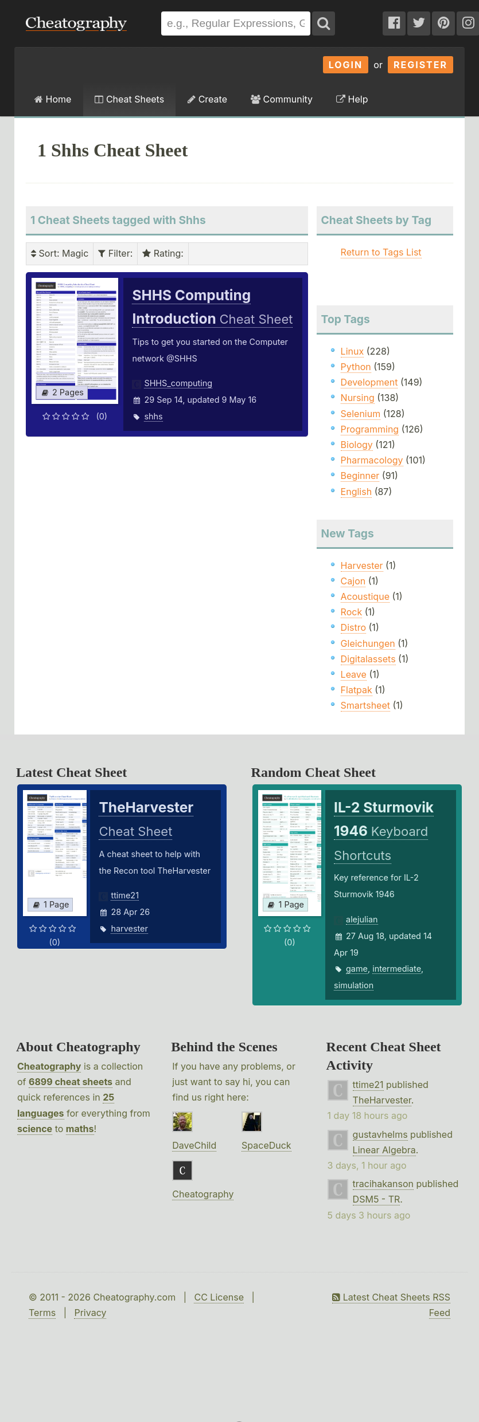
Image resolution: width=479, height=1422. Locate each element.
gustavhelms (380, 1134)
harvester (129, 928)
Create (207, 99)
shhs (153, 416)
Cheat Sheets (129, 99)
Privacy (90, 1312)
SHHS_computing (178, 383)
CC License (219, 1297)
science (34, 1128)
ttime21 (125, 895)
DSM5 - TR (376, 1199)
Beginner (360, 475)
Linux (352, 351)
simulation (353, 985)
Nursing (358, 397)
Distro (353, 627)
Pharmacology (372, 460)
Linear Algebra (384, 1150)
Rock (352, 612)
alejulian (362, 919)
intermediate (396, 968)
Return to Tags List (381, 252)
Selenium (361, 413)
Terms (42, 1312)
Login (346, 64)
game (357, 968)
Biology (357, 444)
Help (352, 99)
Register (420, 64)
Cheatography (49, 1066)
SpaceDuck (266, 1145)
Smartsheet (365, 705)
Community (282, 99)
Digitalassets (368, 659)
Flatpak (356, 690)
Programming (370, 429)
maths (80, 1128)
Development (369, 382)
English (356, 491)
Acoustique (365, 596)
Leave (354, 674)
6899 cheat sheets (70, 1081)
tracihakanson (383, 1183)
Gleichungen (368, 643)
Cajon (353, 581)
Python (356, 366)
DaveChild (194, 1145)
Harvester (362, 565)
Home (52, 99)
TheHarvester (382, 1100)
